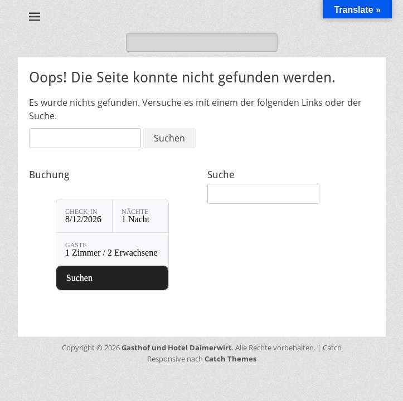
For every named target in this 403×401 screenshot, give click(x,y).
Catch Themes (230, 359)
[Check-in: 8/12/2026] (84, 215)
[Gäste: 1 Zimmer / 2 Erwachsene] (112, 249)
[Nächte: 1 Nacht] (140, 215)
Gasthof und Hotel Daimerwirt (177, 348)
